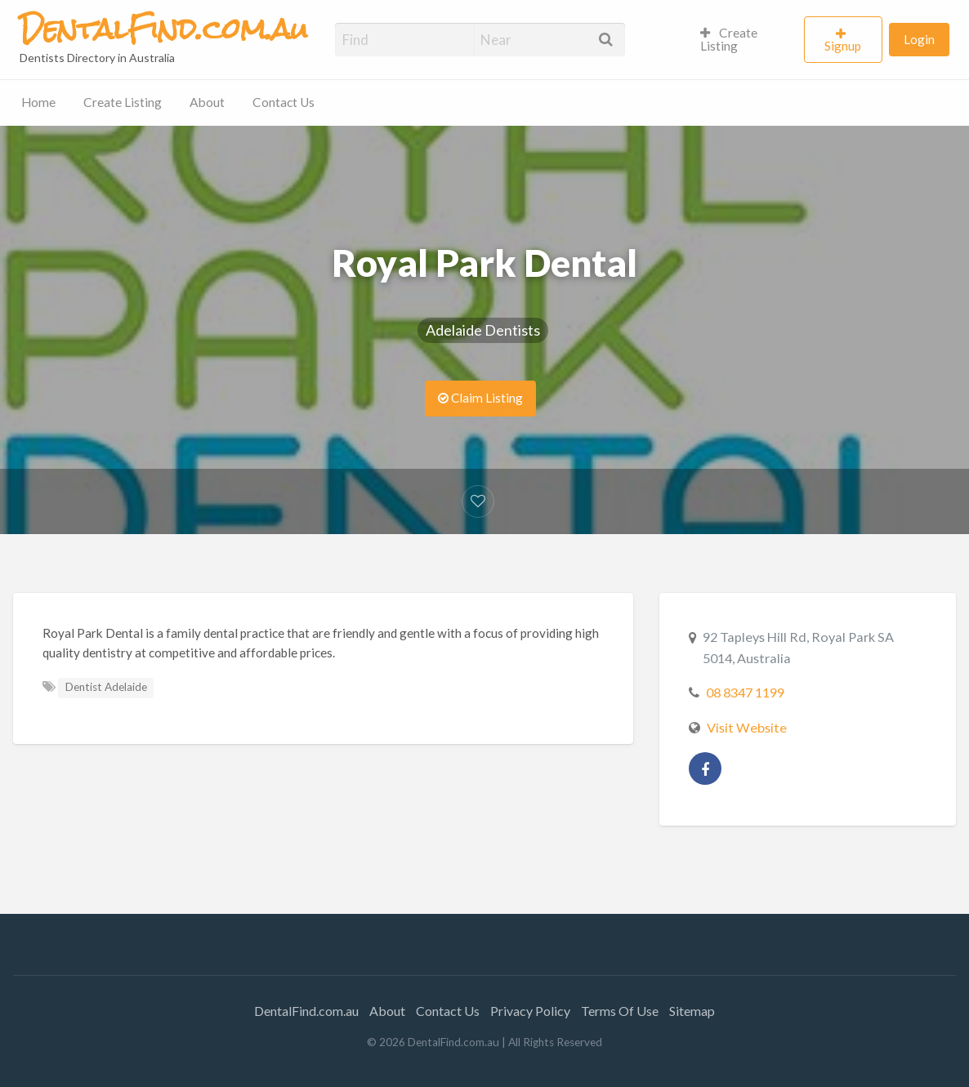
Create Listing (729, 39)
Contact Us (283, 102)
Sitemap (692, 1010)
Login (919, 39)
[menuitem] (745, 40)
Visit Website (747, 727)
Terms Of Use (620, 1010)
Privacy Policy (530, 1010)
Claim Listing (480, 397)
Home (38, 102)
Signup (842, 45)
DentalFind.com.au (306, 1010)
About (207, 102)
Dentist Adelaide (106, 686)
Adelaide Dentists (483, 330)
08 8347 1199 (745, 692)
